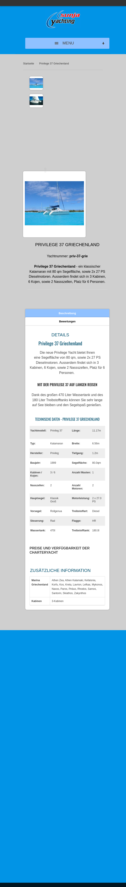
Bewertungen (67, 321)
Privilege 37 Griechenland (54, 63)
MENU (80, 43)
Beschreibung (67, 313)
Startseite (28, 63)
